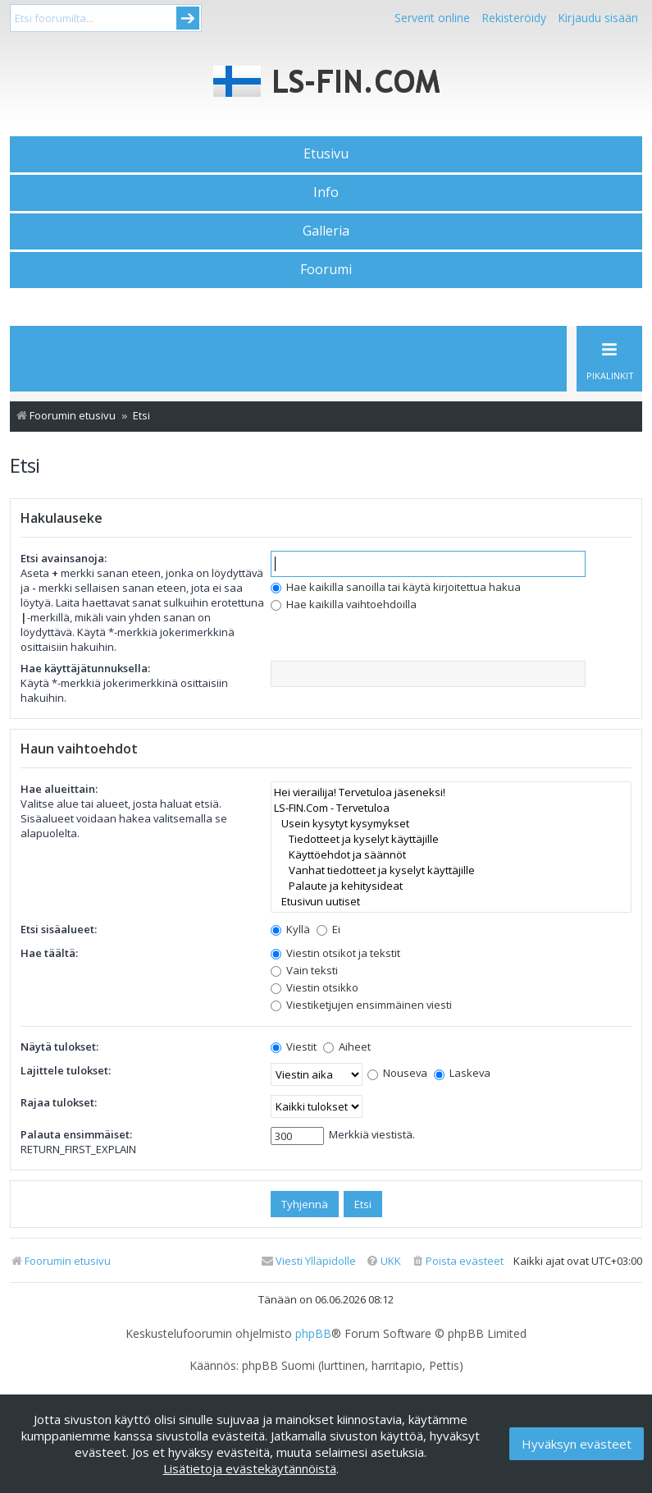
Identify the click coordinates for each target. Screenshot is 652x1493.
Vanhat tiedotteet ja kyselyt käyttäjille (451, 870)
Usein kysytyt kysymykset (451, 823)
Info (326, 192)
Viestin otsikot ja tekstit (335, 953)
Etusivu (326, 153)
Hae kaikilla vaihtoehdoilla (344, 604)
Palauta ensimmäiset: (76, 1134)
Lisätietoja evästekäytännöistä (249, 1468)
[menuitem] (457, 1261)
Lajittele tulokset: (66, 1070)
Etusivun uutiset (451, 901)
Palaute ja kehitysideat (451, 886)
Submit (188, 18)
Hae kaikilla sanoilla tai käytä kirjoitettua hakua (396, 586)
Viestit (294, 1046)
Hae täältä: (49, 953)
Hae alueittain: (59, 788)
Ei (328, 929)
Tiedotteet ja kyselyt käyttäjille (451, 839)
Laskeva (462, 1072)
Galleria (326, 231)
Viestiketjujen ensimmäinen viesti (361, 1004)
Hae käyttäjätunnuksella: (85, 668)
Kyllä (290, 929)
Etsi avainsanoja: (64, 558)
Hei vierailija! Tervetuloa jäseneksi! (451, 792)
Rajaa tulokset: (59, 1102)
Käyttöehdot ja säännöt (451, 855)
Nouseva (397, 1072)
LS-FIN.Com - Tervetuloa (451, 808)
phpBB (313, 1333)
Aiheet (347, 1046)
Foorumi (326, 269)
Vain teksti (304, 970)
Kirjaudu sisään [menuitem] (598, 17)
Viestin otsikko (314, 987)
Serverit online (432, 17)
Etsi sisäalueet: (59, 929)
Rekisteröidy (513, 17)
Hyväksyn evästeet (576, 1444)
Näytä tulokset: (59, 1046)
